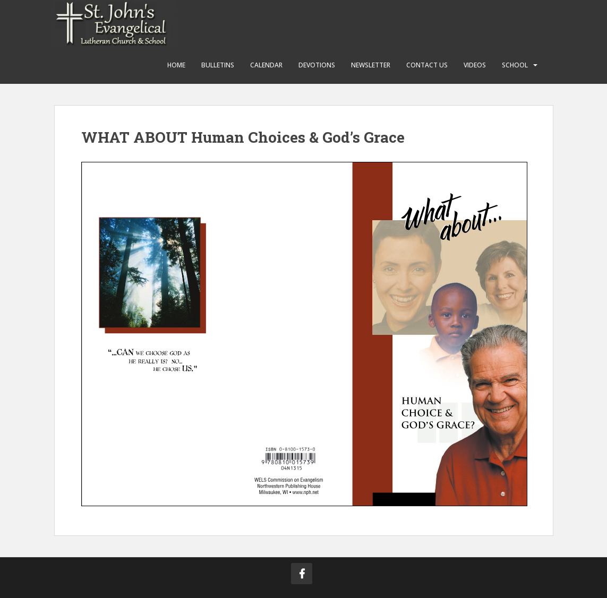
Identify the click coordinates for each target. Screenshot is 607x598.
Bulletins (217, 65)
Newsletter (370, 65)
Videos (475, 65)
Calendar (266, 65)
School (515, 65)
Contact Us (427, 65)
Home (176, 65)
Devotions (316, 65)
